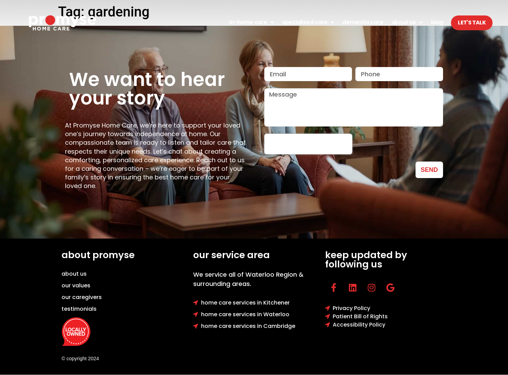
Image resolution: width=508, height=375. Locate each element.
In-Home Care (251, 22)
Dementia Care (362, 22)
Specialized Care (308, 22)
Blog (437, 22)
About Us (407, 22)
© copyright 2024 (80, 358)
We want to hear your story (147, 88)
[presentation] (308, 144)
